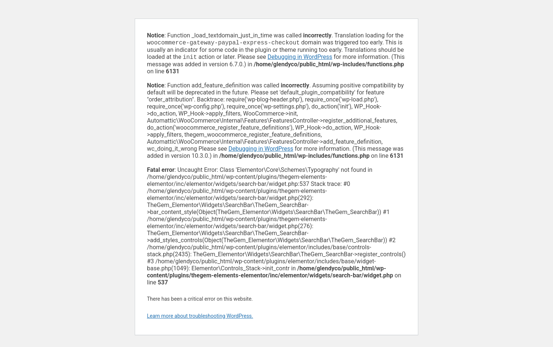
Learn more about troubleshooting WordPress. (200, 317)
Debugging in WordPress (300, 58)
